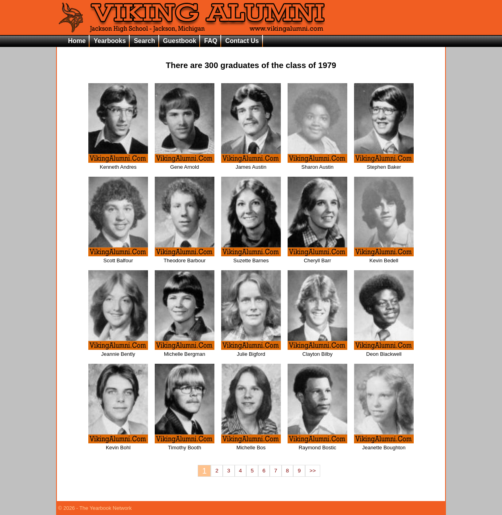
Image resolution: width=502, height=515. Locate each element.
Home (77, 40)
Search (144, 40)
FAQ (210, 40)
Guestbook (180, 40)
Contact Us (242, 40)
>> (312, 471)
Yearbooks (109, 40)
